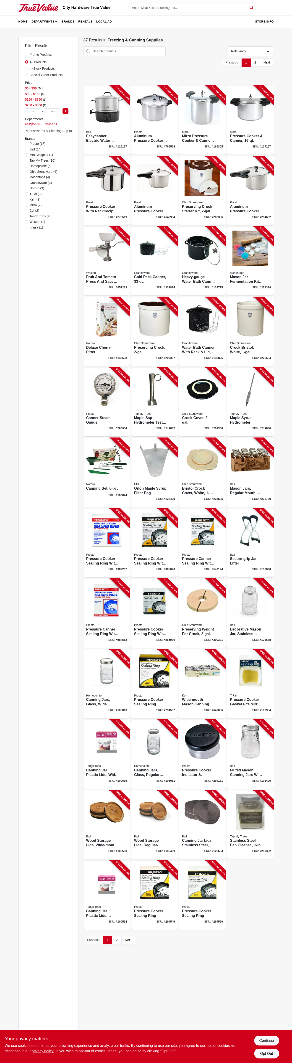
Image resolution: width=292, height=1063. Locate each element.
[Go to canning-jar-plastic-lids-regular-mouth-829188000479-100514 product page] (106, 895)
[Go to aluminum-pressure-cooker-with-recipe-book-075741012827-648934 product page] (154, 190)
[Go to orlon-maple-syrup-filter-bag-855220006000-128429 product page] (154, 472)
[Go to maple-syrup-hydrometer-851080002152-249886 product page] (250, 402)
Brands (68, 21)
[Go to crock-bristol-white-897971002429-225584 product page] (250, 331)
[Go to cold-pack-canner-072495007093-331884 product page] (154, 261)
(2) (35, 199)
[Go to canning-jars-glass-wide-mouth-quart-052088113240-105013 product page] (106, 683)
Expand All (50, 124)
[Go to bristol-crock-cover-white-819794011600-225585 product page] (202, 472)
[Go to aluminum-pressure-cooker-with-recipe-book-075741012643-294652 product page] (250, 190)
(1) (37, 222)
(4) (40, 177)
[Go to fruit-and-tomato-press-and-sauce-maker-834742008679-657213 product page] (106, 261)
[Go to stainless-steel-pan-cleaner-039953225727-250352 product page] (250, 824)
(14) (36, 149)
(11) (41, 155)
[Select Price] (65, 111)
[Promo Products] (26, 54)
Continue (266, 1041)
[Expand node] (26, 131)
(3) (41, 183)
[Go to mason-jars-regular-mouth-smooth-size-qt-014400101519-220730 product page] (250, 472)
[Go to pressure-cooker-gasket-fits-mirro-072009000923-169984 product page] (250, 683)
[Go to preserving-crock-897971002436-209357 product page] (154, 331)
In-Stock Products (42, 68)
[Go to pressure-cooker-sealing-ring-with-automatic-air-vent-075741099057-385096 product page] (154, 543)
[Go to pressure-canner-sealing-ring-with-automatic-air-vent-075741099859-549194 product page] (202, 543)
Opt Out (266, 1053)
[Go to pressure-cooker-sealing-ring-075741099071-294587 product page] (154, 683)
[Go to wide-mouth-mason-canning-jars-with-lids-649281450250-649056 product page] (202, 683)
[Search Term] (192, 7)
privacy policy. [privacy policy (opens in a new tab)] (43, 1051)
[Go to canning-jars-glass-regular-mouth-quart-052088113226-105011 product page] (154, 754)
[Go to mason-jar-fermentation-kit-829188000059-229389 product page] (250, 261)
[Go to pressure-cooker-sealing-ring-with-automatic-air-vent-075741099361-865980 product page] (154, 613)
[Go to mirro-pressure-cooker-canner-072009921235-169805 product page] (202, 120)
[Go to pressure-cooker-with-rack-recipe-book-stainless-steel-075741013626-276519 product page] (106, 190)
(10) (42, 160)
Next (266, 62)
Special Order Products (46, 75)
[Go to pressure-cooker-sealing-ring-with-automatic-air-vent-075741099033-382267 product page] (106, 543)
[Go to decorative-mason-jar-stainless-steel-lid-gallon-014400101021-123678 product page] (250, 613)
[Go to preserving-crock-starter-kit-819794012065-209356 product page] (202, 190)
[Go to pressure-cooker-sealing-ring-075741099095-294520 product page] (202, 895)
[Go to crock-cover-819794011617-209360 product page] (202, 402)
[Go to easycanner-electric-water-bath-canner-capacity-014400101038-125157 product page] (106, 120)
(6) (41, 166)
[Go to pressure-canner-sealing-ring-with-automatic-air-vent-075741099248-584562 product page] (106, 613)
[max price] (52, 111)
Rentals (85, 21)
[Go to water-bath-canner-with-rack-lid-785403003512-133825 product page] (202, 331)
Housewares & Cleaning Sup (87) (51, 131)
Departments (42, 21)
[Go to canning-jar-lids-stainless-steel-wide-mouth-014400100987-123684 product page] (202, 824)
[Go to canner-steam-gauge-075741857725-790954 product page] (106, 402)
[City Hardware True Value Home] (39, 8)
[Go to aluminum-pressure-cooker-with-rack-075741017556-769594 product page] (154, 120)
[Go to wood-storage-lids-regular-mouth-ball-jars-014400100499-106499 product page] (154, 824)
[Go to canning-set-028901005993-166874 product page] (106, 472)
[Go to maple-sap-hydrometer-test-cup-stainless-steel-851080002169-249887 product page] (154, 402)
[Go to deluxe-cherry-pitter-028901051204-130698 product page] (106, 331)
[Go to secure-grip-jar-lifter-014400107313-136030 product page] (250, 543)
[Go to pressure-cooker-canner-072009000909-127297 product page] (250, 120)
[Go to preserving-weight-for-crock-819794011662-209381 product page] (202, 613)
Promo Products (41, 54)
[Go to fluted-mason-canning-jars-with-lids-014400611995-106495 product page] (250, 754)
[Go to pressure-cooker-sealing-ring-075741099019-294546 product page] (154, 895)
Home (23, 21)
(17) (37, 143)
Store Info (264, 21)
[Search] (251, 7)
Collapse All (32, 124)
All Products (38, 62)
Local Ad (104, 21)
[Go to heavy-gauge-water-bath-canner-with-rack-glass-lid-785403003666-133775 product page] (202, 261)
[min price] (33, 111)
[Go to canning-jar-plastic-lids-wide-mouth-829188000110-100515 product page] (106, 754)
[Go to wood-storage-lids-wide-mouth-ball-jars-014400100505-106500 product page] (106, 824)
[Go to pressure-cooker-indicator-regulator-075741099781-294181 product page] (202, 754)
